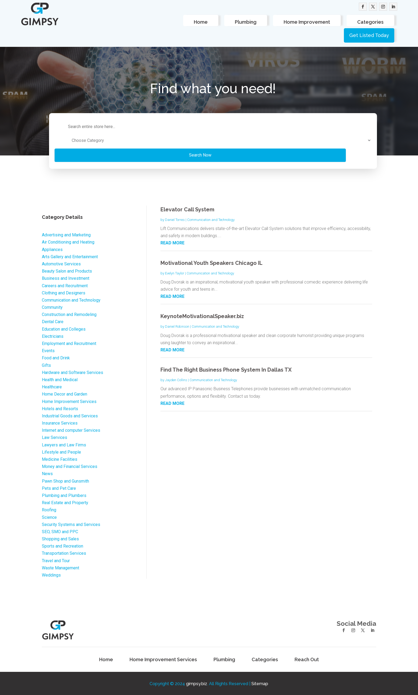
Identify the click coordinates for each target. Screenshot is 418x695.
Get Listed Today (369, 35)
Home (201, 22)
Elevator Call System (187, 208)
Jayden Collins (176, 379)
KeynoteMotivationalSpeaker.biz (202, 315)
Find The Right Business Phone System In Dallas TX (226, 369)
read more (172, 242)
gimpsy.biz (196, 683)
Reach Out (307, 659)
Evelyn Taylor (174, 272)
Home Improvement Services (163, 659)
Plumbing (245, 22)
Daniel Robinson (177, 326)
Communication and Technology (211, 219)
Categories (370, 22)
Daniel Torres (175, 219)
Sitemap (259, 683)
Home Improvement (307, 22)
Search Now (157, 154)
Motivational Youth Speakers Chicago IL (211, 262)
